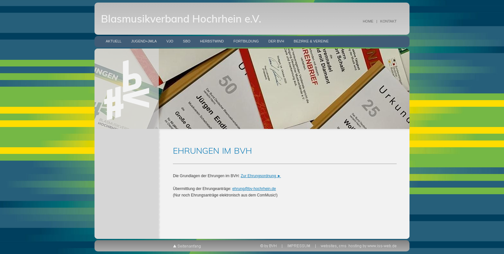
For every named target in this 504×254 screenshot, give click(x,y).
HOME (368, 21)
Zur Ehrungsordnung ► (261, 176)
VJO (169, 41)
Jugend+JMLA (144, 41)
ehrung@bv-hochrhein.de (254, 188)
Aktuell (114, 41)
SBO (186, 41)
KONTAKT (388, 21)
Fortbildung (246, 41)
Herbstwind (212, 41)
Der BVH (276, 41)
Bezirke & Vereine (311, 41)
